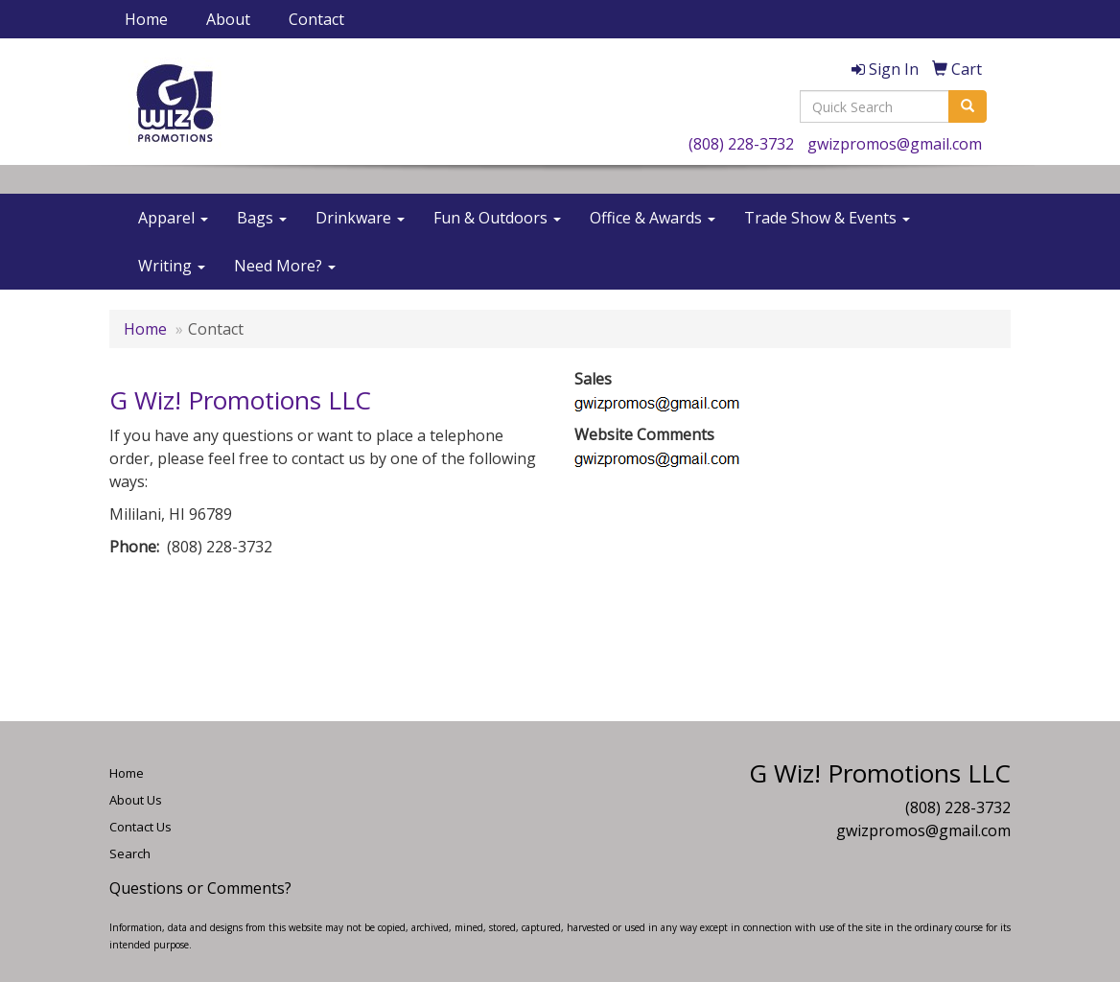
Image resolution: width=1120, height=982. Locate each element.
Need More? (285, 265)
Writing (171, 265)
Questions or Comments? (200, 888)
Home (146, 19)
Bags (262, 217)
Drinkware (360, 217)
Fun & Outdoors (497, 217)
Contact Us (140, 826)
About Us (135, 799)
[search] (967, 106)
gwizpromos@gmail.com (894, 143)
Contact (316, 19)
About (228, 19)
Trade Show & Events (827, 217)
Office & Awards (652, 217)
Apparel (173, 217)
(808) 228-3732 (741, 143)
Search (130, 853)
